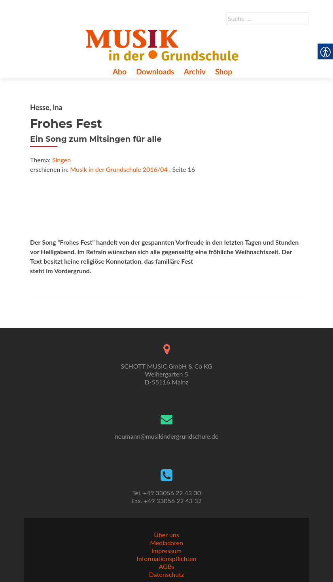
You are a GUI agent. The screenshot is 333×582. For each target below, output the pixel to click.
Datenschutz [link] (166, 574)
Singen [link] (61, 160)
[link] (163, 44)
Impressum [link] (166, 550)
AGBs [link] (166, 566)
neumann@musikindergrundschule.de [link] (166, 436)
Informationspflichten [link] (167, 558)
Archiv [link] (195, 71)
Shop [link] (223, 71)
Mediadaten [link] (166, 542)
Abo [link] (120, 71)
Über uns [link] (166, 534)
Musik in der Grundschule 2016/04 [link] (118, 169)
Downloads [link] (155, 71)
